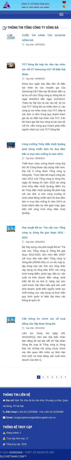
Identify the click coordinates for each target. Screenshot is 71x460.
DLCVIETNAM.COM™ (13, 456)
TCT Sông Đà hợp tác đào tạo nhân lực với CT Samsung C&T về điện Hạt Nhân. (43, 69)
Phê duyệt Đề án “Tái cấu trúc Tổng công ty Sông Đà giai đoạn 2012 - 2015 (43, 232)
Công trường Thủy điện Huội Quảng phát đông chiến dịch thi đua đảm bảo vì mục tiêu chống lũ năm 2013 (43, 149)
